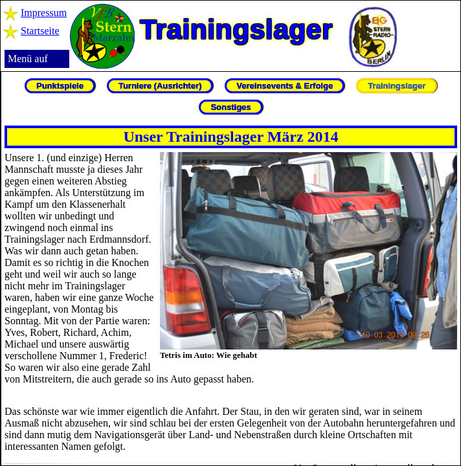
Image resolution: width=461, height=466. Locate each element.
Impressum (44, 12)
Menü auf (28, 58)
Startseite (40, 30)
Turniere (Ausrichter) (159, 86)
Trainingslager (396, 86)
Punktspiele (60, 86)
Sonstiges (230, 107)
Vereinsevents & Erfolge (284, 86)
